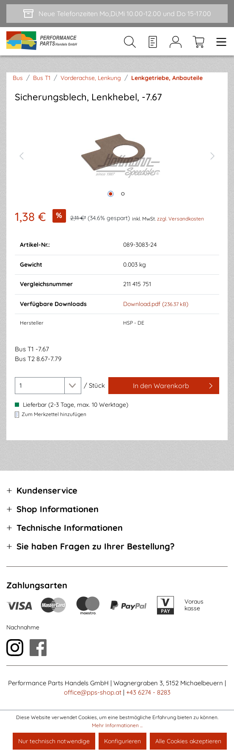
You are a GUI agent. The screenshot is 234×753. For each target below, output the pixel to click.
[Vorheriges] (21, 155)
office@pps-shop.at (92, 692)
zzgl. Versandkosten (180, 218)
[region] (117, 154)
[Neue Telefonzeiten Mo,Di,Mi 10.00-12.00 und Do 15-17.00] (117, 13)
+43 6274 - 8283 (148, 692)
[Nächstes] (212, 155)
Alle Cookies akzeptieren (188, 741)
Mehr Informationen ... (117, 725)
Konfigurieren (122, 741)
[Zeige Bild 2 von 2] (123, 194)
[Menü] (219, 41)
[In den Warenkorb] (163, 385)
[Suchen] (129, 41)
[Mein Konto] (175, 41)
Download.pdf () (155, 304)
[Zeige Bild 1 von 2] (111, 194)
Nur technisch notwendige (54, 741)
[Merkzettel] (152, 41)
